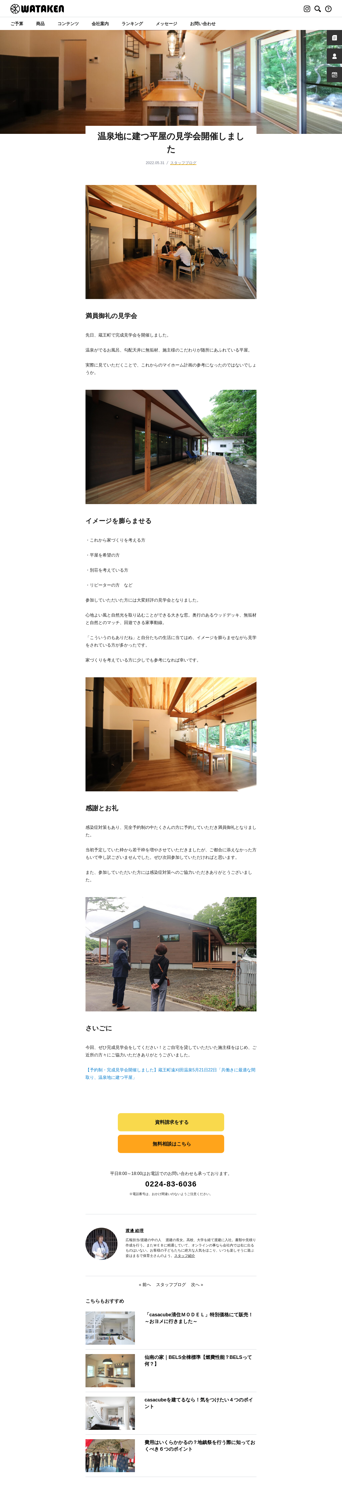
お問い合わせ (203, 23)
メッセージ (166, 23)
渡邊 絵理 (135, 1230)
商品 (40, 23)
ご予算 (16, 23)
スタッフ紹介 (184, 1256)
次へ (195, 1284)
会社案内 (100, 23)
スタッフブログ (183, 163)
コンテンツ (68, 23)
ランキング (132, 23)
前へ (146, 1284)
